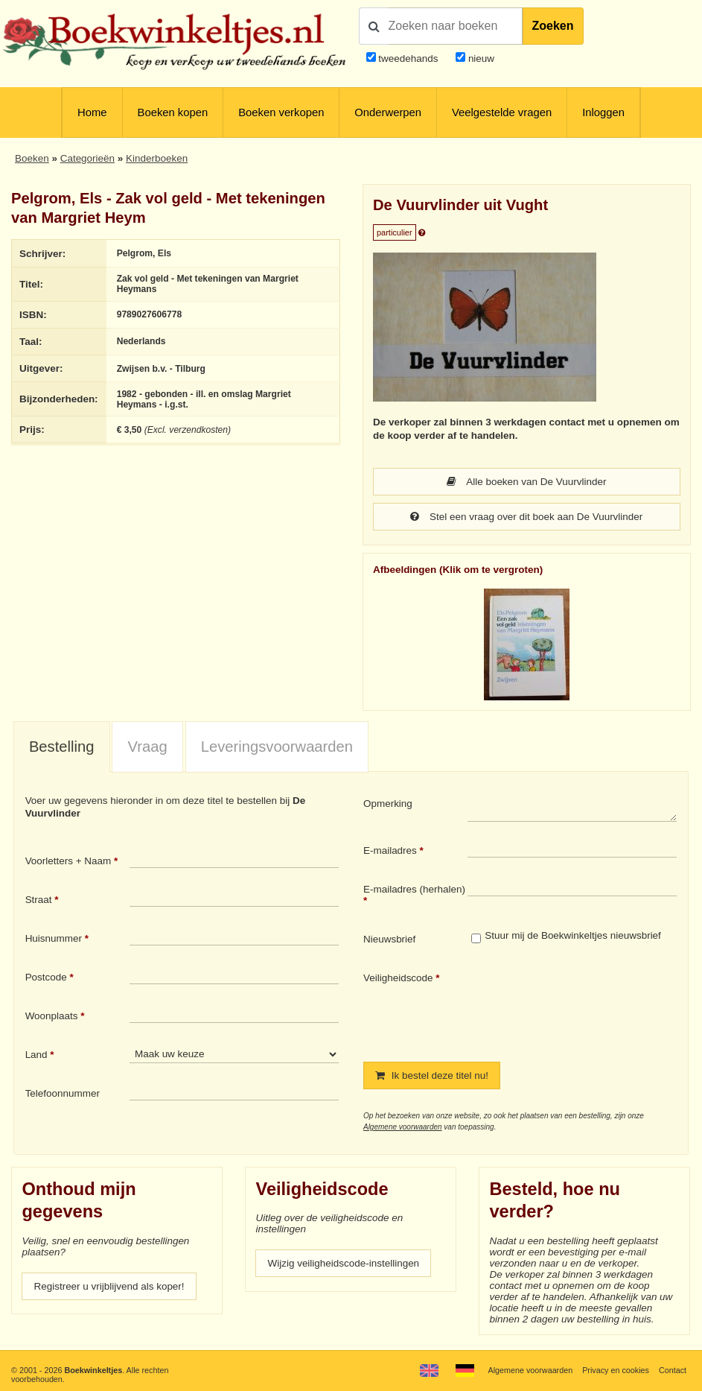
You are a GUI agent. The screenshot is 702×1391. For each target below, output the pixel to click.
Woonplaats (51, 1015)
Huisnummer (53, 938)
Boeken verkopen (281, 112)
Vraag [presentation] (147, 746)
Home (91, 112)
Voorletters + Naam (68, 860)
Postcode (46, 977)
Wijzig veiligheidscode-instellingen (343, 1263)
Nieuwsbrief (389, 939)
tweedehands (408, 58)
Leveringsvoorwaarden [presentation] (277, 746)
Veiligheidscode (398, 977)
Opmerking (387, 803)
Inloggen (603, 112)
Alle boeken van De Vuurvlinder (526, 481)
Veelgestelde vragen (502, 112)
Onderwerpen (387, 112)
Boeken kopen (173, 112)
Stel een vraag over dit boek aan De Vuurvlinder (526, 516)
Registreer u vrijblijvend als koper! (108, 1286)
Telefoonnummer (62, 1093)
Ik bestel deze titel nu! (431, 1075)
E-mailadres (390, 850)
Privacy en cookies (615, 1370)
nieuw (479, 58)
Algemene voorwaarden (402, 1127)
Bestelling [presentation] (62, 746)
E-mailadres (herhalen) (414, 889)
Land (36, 1054)
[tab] (61, 747)
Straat (38, 899)
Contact (672, 1370)
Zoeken (553, 25)
